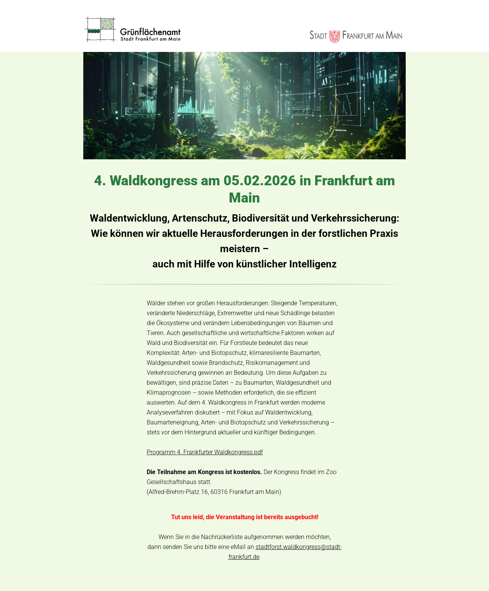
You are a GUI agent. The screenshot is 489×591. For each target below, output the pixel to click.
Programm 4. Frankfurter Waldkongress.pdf (205, 452)
